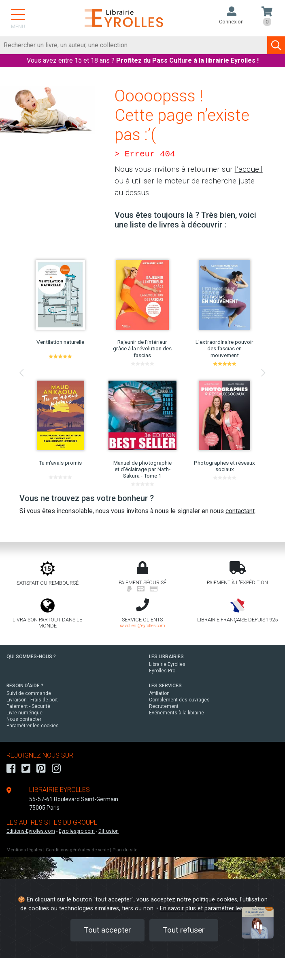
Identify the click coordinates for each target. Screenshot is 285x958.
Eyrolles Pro (162, 671)
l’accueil (249, 169)
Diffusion (108, 831)
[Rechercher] (134, 45)
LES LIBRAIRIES (166, 656)
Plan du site (125, 850)
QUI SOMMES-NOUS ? (31, 656)
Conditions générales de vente (77, 850)
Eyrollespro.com (77, 831)
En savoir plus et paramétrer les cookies (212, 908)
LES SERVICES (165, 685)
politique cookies (215, 899)
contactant (240, 511)
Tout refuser (184, 930)
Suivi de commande (28, 693)
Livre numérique (24, 713)
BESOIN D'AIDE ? (24, 685)
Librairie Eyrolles (167, 664)
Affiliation (159, 693)
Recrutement (164, 706)
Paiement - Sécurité (28, 706)
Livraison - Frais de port (32, 700)
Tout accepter (107, 930)
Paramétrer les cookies (32, 726)
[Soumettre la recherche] (276, 45)
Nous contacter (23, 719)
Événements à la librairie (176, 713)
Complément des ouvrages (179, 700)
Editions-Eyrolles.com (30, 831)
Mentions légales (24, 850)
